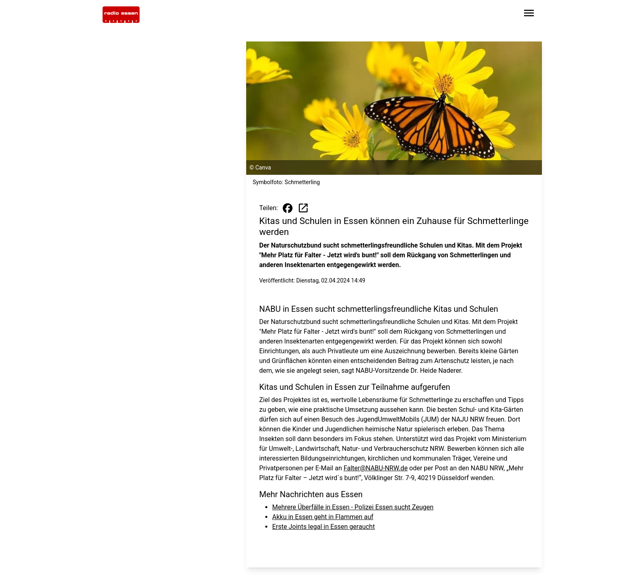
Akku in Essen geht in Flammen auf (322, 517)
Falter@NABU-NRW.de (376, 468)
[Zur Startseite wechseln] (121, 14)
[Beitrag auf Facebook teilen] (287, 208)
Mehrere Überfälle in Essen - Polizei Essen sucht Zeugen (352, 507)
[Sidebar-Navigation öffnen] (528, 14)
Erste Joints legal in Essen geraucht (323, 526)
